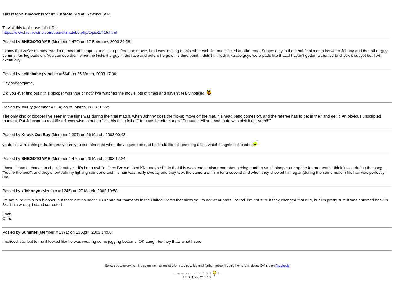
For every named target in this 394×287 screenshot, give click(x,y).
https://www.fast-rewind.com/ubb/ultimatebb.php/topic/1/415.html (59, 32)
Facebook (282, 265)
